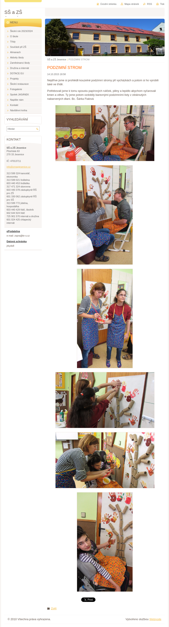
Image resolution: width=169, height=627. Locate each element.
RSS (149, 4)
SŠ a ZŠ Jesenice (56, 59)
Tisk (162, 4)
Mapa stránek (131, 4)
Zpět (54, 608)
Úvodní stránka (108, 4)
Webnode (155, 619)
